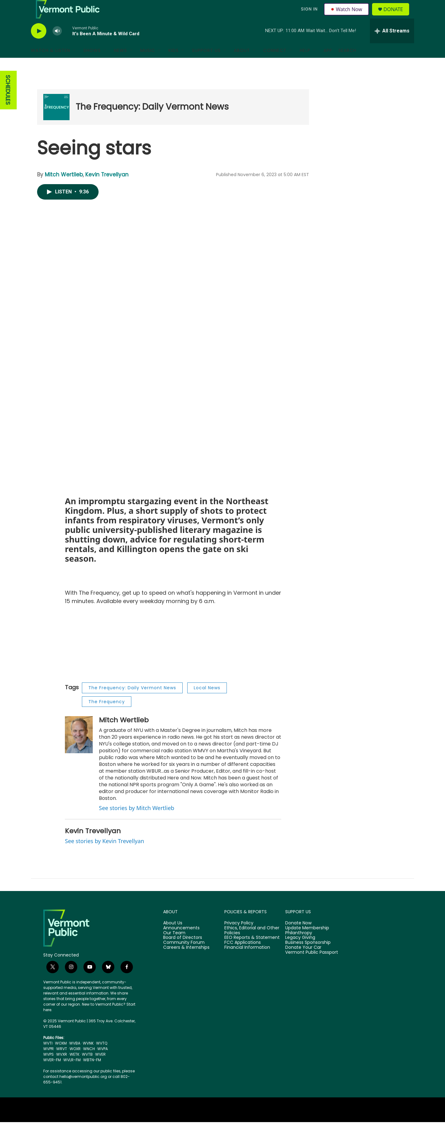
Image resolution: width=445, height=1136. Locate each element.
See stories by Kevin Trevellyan (104, 855)
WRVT (61, 1062)
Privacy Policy (238, 937)
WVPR (48, 1062)
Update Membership (307, 942)
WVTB (87, 1068)
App (328, 64)
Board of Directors (182, 951)
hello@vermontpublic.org (83, 1090)
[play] (39, 45)
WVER (100, 1068)
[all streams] (392, 44)
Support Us (206, 64)
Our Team (174, 946)
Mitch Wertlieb (64, 188)
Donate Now (298, 937)
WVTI (48, 1057)
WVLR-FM (72, 1073)
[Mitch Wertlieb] (79, 748)
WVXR (61, 1068)
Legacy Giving (300, 951)
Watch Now (347, 16)
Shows (92, 64)
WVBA (74, 1057)
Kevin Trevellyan (107, 188)
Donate (397, 16)
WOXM (61, 1057)
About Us (172, 937)
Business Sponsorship (308, 956)
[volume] (57, 45)
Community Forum (184, 956)
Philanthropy (298, 946)
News (120, 64)
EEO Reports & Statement (252, 951)
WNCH (89, 1062)
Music (147, 64)
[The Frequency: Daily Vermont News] (56, 121)
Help (305, 64)
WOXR (75, 1062)
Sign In (308, 16)
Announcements (181, 942)
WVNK (88, 1057)
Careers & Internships (186, 961)
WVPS (48, 1068)
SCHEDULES (8, 104)
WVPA (102, 1062)
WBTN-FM (92, 1073)
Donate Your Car (303, 961)
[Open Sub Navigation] (74, 64)
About (242, 64)
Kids (173, 64)
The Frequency (106, 715)
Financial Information (247, 961)
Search (347, 64)
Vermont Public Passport (311, 966)
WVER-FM (52, 1073)
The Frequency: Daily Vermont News (152, 121)
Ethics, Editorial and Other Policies (251, 944)
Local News (207, 702)
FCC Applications (242, 956)
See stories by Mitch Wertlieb (136, 822)
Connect (274, 64)
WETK (74, 1068)
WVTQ (101, 1057)
